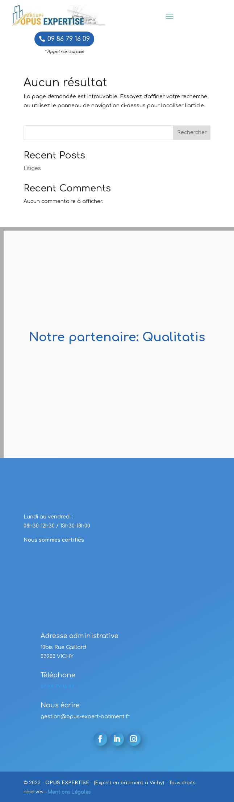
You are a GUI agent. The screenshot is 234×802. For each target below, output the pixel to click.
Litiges (32, 168)
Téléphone (58, 675)
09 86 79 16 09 (68, 38)
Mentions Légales (69, 791)
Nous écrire (60, 705)
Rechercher (192, 132)
